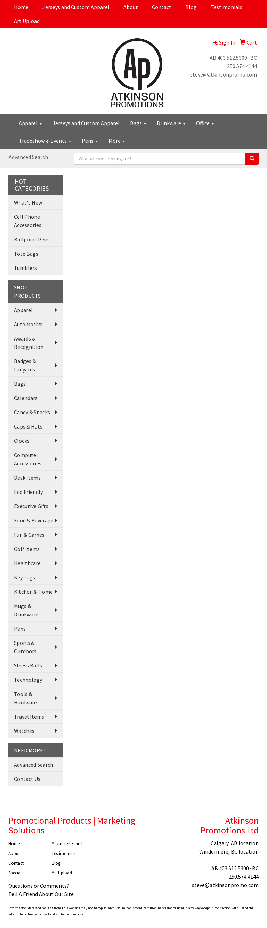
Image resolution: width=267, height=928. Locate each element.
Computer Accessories (27, 459)
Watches (24, 730)
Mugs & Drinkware (26, 610)
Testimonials (226, 6)
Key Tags (24, 577)
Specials (15, 873)
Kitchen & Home (33, 591)
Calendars (26, 397)
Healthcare (27, 563)
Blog (191, 6)
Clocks (22, 440)
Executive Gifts (31, 506)
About (130, 6)
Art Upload (27, 20)
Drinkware (171, 123)
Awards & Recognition (28, 342)
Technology (28, 679)
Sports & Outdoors (25, 647)
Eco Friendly (28, 491)
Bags (138, 123)
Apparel (30, 123)
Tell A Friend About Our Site (41, 893)
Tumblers (25, 267)
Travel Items (29, 716)
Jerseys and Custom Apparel (76, 6)
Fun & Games (29, 534)
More (116, 140)
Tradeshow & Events (45, 140)
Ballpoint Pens (32, 239)
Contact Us (27, 778)
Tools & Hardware (25, 698)
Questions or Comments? (38, 885)
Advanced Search (28, 156)
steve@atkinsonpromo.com (223, 74)
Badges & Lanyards (25, 365)
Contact (161, 6)
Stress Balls (28, 665)
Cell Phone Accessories (27, 221)
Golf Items (27, 548)
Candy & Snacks (32, 412)
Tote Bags (26, 253)
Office (205, 123)
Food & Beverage (34, 520)
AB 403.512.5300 (228, 57)
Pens (90, 140)
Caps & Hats (28, 426)
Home (21, 6)
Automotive (28, 324)
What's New (28, 202)
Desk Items (27, 477)
